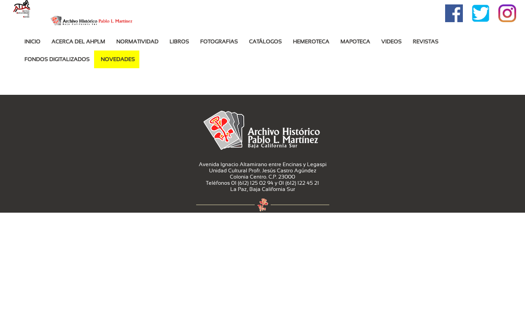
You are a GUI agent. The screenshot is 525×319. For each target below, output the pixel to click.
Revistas (425, 42)
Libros (179, 42)
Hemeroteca (311, 42)
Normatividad (137, 42)
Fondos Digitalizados (57, 59)
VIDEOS (391, 42)
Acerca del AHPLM (78, 42)
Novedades (118, 59)
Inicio (32, 42)
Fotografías (219, 42)
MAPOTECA (355, 42)
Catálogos (265, 42)
